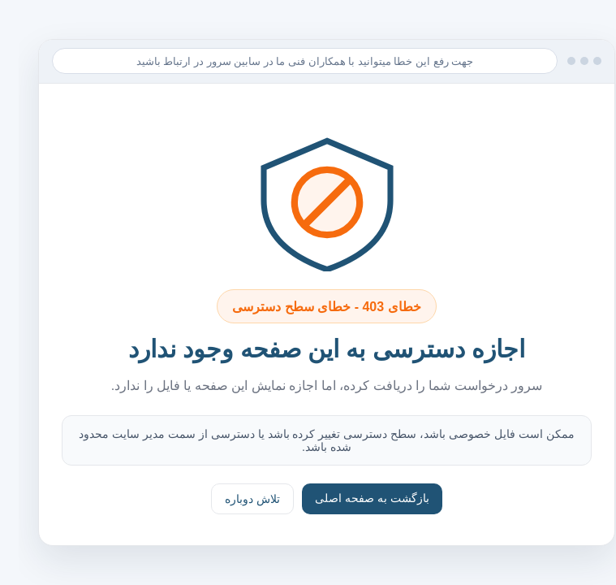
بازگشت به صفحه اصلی (353, 498)
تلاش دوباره (233, 498)
